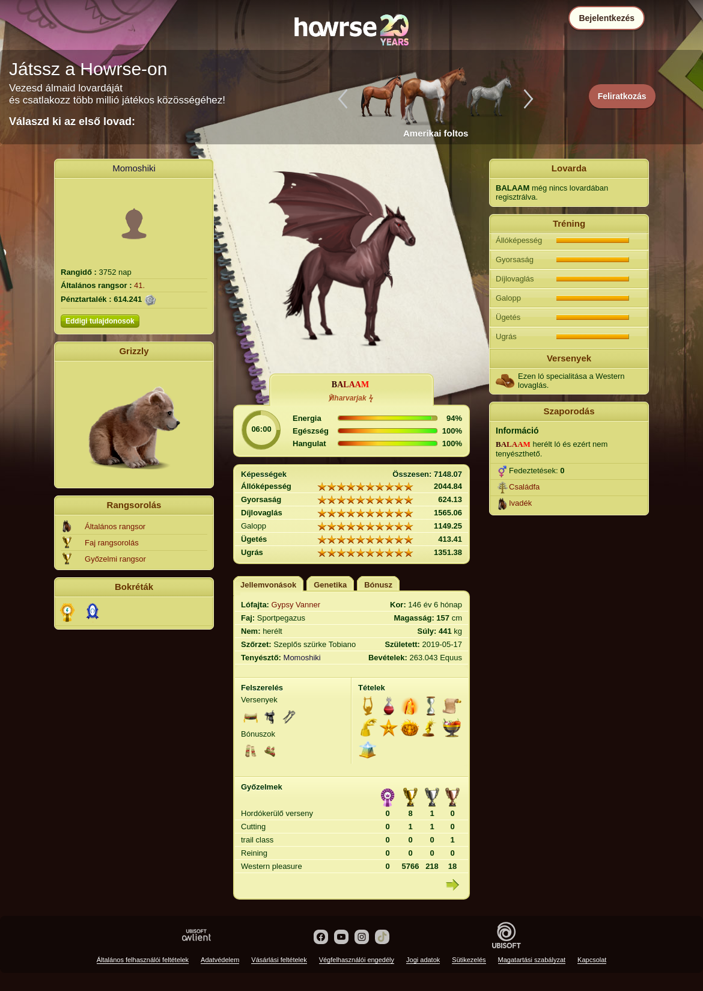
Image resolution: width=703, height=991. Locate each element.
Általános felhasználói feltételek (143, 959)
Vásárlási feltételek (278, 959)
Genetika (330, 584)
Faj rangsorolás (112, 542)
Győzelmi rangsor (115, 558)
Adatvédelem (220, 959)
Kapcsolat (591, 959)
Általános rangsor (115, 526)
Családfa (524, 486)
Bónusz (378, 584)
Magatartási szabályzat (532, 959)
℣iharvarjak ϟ (350, 398)
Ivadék (520, 503)
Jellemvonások (268, 584)
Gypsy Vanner (296, 604)
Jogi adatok (423, 959)
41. (139, 285)
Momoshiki (134, 168)
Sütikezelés (468, 959)
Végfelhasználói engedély (356, 959)
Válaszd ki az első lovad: (72, 121)
